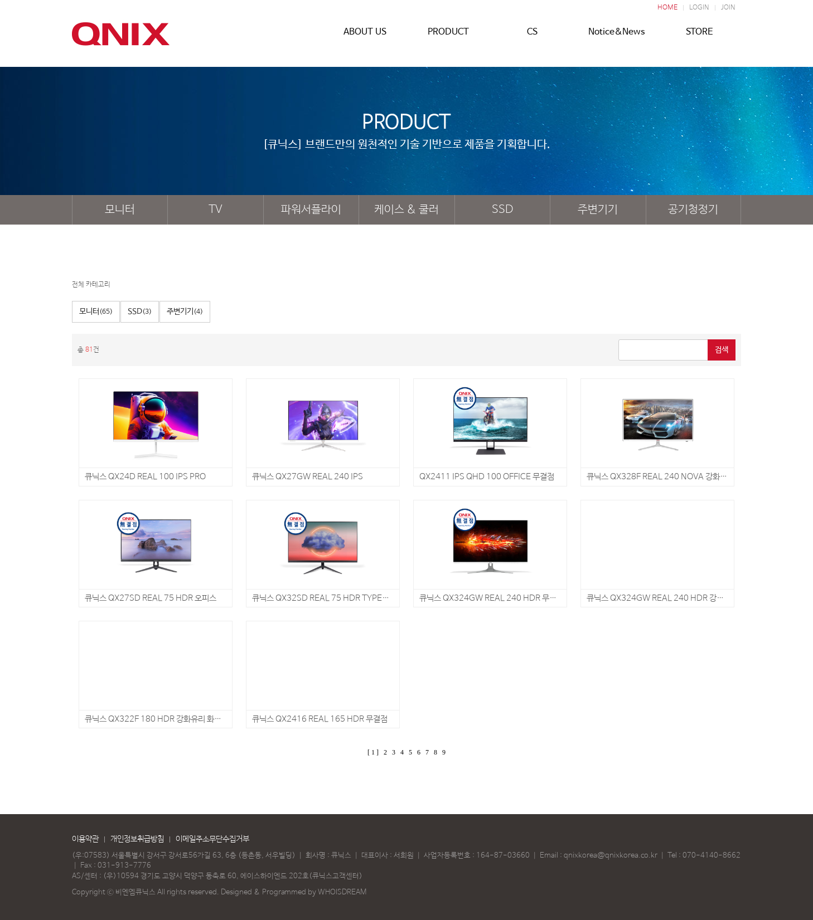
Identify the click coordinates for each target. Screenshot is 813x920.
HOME (667, 8)
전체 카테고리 (91, 285)
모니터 (120, 209)
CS (532, 37)
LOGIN (699, 8)
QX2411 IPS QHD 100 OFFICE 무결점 (486, 476)
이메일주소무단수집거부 (212, 839)
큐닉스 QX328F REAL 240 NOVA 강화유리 (660, 476)
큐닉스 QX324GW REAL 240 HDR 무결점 (491, 598)
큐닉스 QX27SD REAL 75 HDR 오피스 (150, 598)
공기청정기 (693, 209)
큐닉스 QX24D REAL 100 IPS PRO (145, 476)
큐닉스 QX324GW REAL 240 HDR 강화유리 (662, 598)
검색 (721, 349)
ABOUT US (365, 37)
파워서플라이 (311, 209)
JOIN (728, 8)
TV (215, 209)
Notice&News (615, 37)
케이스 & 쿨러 (406, 209)
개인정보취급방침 (137, 839)
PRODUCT (448, 37)
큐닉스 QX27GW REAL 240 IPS (307, 476)
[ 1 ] (373, 752)
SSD (502, 209)
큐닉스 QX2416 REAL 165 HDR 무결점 (320, 719)
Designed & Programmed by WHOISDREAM (293, 892)
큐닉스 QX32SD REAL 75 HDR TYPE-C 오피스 (334, 598)
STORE (699, 37)
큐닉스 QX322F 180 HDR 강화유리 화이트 (157, 719)
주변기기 (598, 209)
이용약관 (85, 839)
